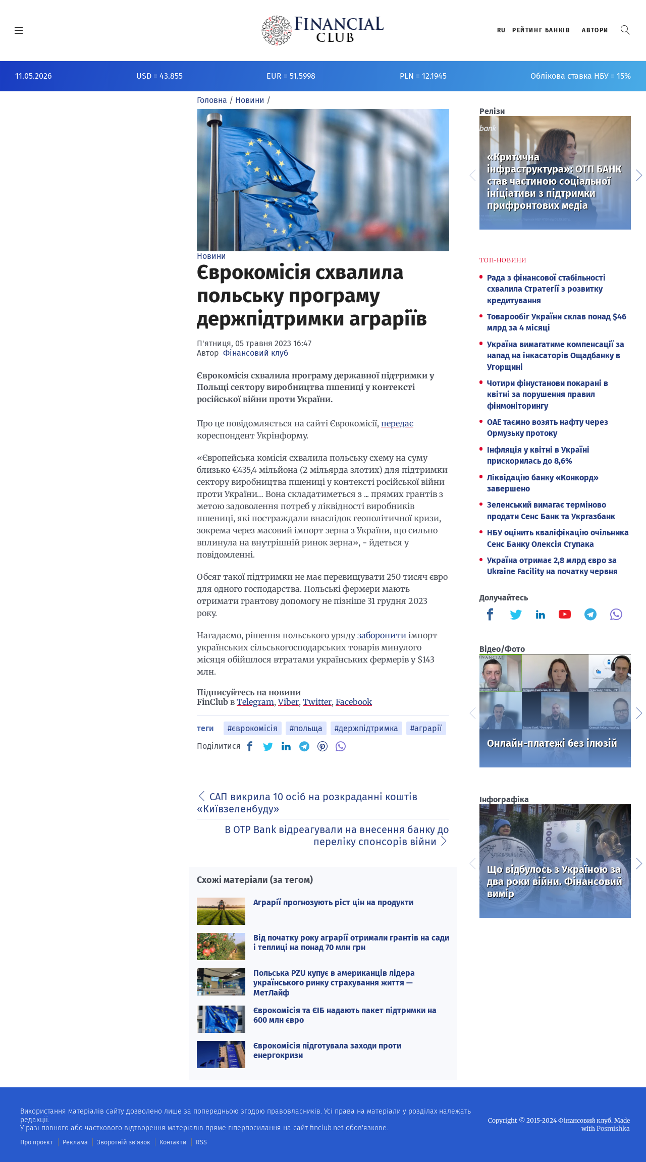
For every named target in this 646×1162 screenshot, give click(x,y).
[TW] (268, 746)
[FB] (250, 746)
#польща (306, 728)
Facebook (354, 702)
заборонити (381, 635)
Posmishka (613, 1128)
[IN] (286, 747)
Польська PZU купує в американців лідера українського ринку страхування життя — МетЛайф (334, 982)
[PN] (322, 746)
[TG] (304, 746)
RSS (195, 1141)
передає (397, 423)
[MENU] (19, 30)
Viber (288, 702)
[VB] (341, 746)
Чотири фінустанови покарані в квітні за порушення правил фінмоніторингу (547, 394)
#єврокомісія (253, 728)
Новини (211, 256)
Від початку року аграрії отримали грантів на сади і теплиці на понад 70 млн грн (351, 942)
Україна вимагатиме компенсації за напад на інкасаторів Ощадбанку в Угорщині (555, 356)
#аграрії (426, 728)
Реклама (74, 1141)
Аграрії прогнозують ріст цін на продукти (333, 902)
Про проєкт (36, 1141)
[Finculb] (492, 615)
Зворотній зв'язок (120, 1141)
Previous (472, 174)
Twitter (317, 702)
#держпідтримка (366, 728)
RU (501, 30)
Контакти (168, 1141)
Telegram (255, 702)
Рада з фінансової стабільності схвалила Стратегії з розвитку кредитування (546, 289)
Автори (595, 30)
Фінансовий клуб (255, 353)
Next (638, 174)
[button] (625, 30)
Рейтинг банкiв (541, 30)
